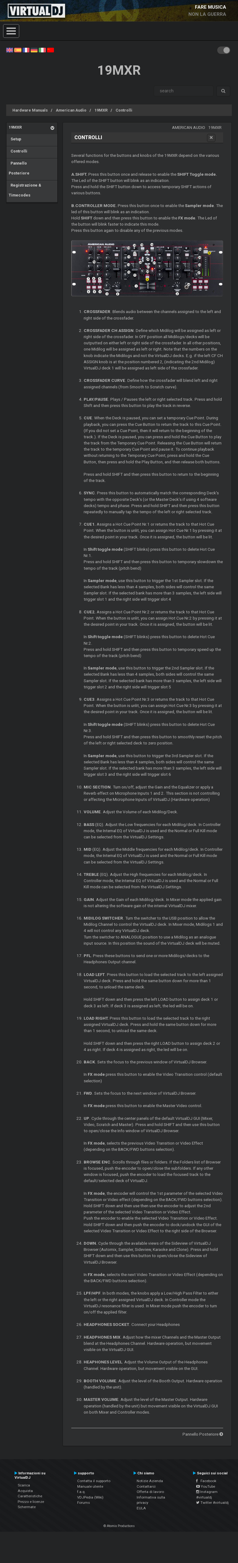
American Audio (71, 110)
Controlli (124, 110)
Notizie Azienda (150, 1481)
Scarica (24, 1485)
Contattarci (146, 1486)
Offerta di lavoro (150, 1492)
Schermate (27, 1507)
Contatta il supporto (93, 1481)
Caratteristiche (30, 1496)
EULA (141, 1508)
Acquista (25, 1491)
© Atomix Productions (119, 1526)
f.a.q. (81, 1492)
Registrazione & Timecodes (25, 190)
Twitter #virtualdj (212, 1502)
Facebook (206, 1481)
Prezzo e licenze (31, 1501)
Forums (83, 1502)
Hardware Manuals (30, 110)
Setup (15, 139)
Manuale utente (90, 1486)
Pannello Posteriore (19, 168)
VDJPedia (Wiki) (90, 1497)
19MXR (101, 110)
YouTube (205, 1486)
